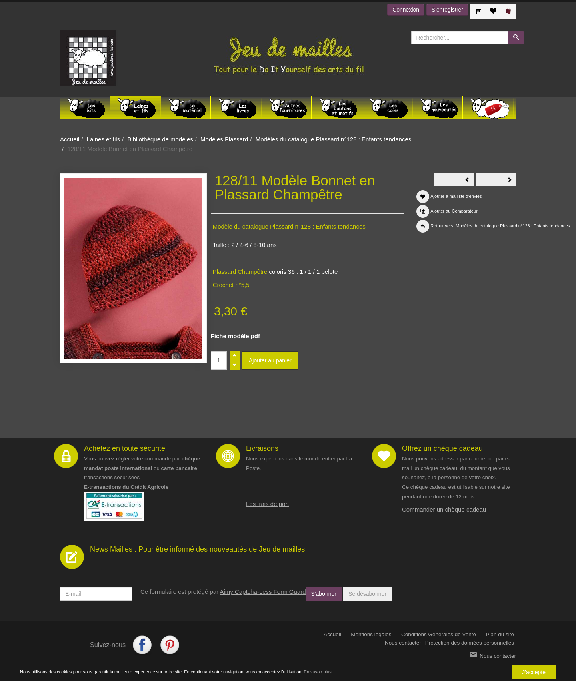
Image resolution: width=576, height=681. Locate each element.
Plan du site (500, 634)
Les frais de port (267, 503)
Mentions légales (371, 634)
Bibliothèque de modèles (160, 139)
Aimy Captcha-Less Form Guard (263, 591)
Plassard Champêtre (240, 271)
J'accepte (534, 672)
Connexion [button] (405, 9)
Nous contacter (403, 643)
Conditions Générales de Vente (438, 634)
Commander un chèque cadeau (444, 509)
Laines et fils (103, 139)
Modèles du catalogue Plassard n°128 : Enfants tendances (334, 139)
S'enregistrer (447, 9)
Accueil (69, 139)
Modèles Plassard (224, 139)
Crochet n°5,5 (231, 284)
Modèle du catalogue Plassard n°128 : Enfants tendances (289, 226)
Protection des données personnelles (469, 643)
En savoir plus (318, 671)
